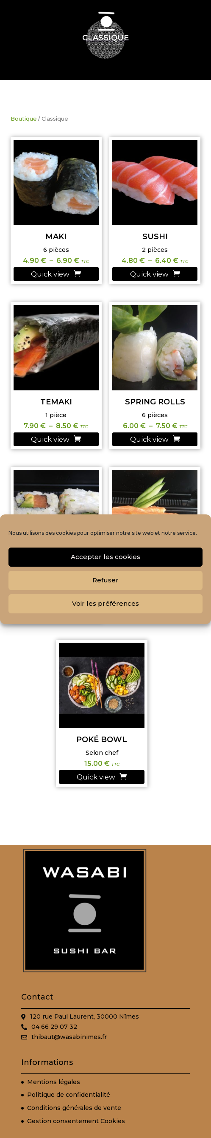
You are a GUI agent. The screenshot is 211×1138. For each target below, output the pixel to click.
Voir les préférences (105, 603)
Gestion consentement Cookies (76, 1121)
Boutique (24, 119)
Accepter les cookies (105, 557)
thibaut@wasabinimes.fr (69, 1037)
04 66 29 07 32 (54, 1027)
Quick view (50, 274)
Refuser (105, 580)
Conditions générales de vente (74, 1108)
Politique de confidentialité (68, 1094)
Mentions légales (53, 1082)
